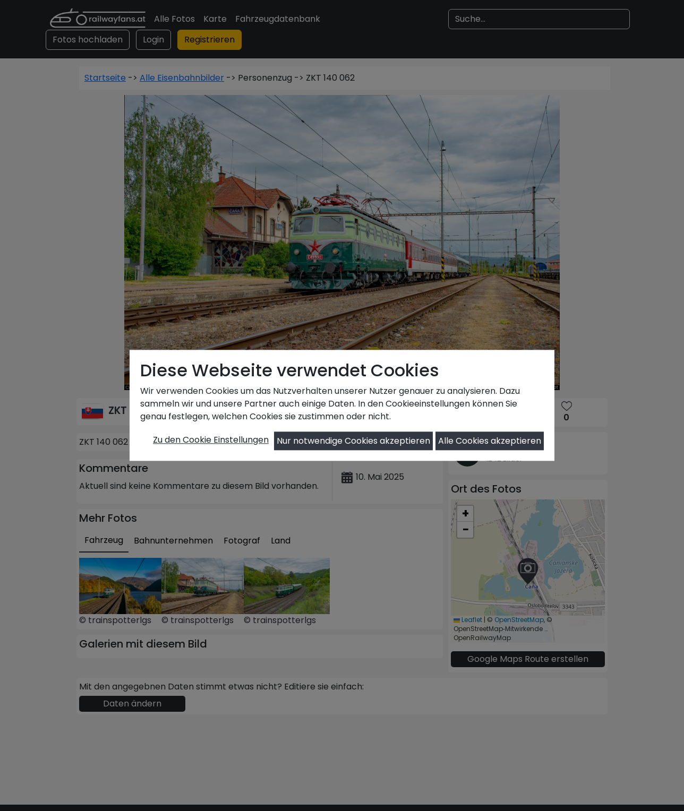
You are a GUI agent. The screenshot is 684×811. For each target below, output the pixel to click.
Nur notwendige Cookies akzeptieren (353, 441)
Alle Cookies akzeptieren (489, 441)
